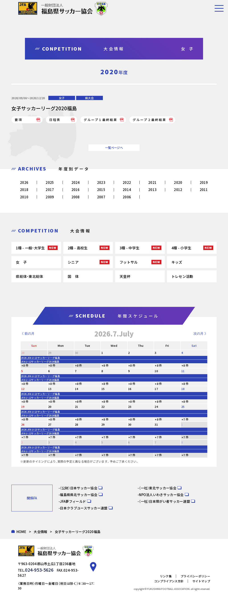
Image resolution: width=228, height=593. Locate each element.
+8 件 (24, 365)
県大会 (89, 98)
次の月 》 (200, 333)
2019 (204, 182)
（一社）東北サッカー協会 (157, 488)
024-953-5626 (37, 568)
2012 (178, 189)
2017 (50, 189)
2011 (204, 189)
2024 (75, 182)
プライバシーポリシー (195, 570)
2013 (152, 189)
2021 (152, 182)
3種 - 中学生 (129, 247)
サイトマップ (201, 574)
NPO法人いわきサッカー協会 (161, 494)
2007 (101, 197)
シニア (73, 262)
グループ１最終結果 (100, 119)
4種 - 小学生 (181, 247)
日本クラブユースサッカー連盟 (83, 508)
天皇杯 (125, 276)
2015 (101, 189)
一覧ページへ (114, 148)
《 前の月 (27, 333)
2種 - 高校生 (78, 247)
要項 (18, 119)
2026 (24, 182)
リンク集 (166, 570)
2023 (101, 182)
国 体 (73, 276)
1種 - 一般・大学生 (30, 247)
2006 (127, 197)
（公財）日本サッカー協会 (78, 488)
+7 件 (185, 419)
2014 (127, 189)
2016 (75, 189)
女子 (62, 98)
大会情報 (40, 531)
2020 (178, 182)
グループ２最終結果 (149, 119)
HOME (21, 531)
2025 (50, 182)
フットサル (129, 262)
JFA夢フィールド (73, 501)
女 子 (21, 262)
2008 (75, 197)
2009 (50, 197)
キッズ (176, 262)
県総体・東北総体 (29, 276)
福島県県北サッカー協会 (78, 494)
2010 (24, 197)
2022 (127, 182)
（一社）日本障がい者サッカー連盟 (164, 501)
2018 (24, 189)
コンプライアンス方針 (168, 574)
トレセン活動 (182, 276)
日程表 (54, 119)
